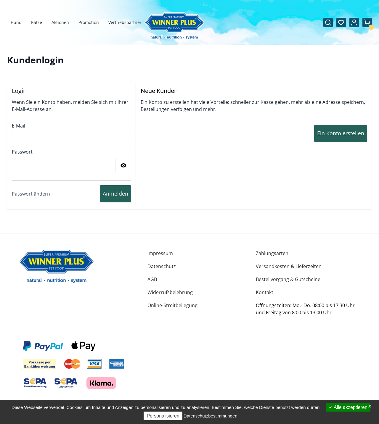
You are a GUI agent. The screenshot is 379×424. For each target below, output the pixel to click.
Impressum (160, 253)
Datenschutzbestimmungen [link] (210, 415)
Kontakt (264, 292)
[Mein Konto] (354, 22)
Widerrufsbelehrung (170, 292)
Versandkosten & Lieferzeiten (289, 266)
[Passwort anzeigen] (123, 165)
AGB (152, 279)
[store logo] (57, 266)
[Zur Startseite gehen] (174, 26)
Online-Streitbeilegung (172, 305)
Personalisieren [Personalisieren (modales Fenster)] (163, 415)
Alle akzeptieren (348, 407)
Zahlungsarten (272, 253)
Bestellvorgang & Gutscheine (288, 279)
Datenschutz (161, 266)
